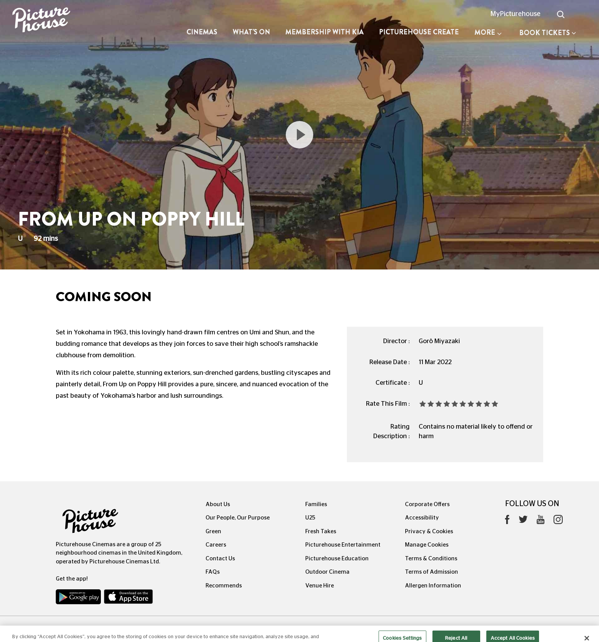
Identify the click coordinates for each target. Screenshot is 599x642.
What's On (251, 32)
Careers (216, 545)
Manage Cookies (426, 545)
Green (213, 531)
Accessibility (422, 518)
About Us (218, 504)
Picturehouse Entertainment (342, 545)
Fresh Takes (320, 531)
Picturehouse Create (419, 32)
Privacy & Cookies (429, 531)
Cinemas (201, 32)
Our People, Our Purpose (238, 518)
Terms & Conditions (431, 558)
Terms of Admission (431, 572)
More (488, 32)
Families (316, 504)
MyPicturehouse (516, 14)
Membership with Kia (324, 32)
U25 (310, 518)
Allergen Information (433, 586)
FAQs (213, 572)
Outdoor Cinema (327, 572)
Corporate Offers (427, 504)
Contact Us (220, 558)
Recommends (224, 586)
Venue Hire (319, 586)
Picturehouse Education (337, 558)
